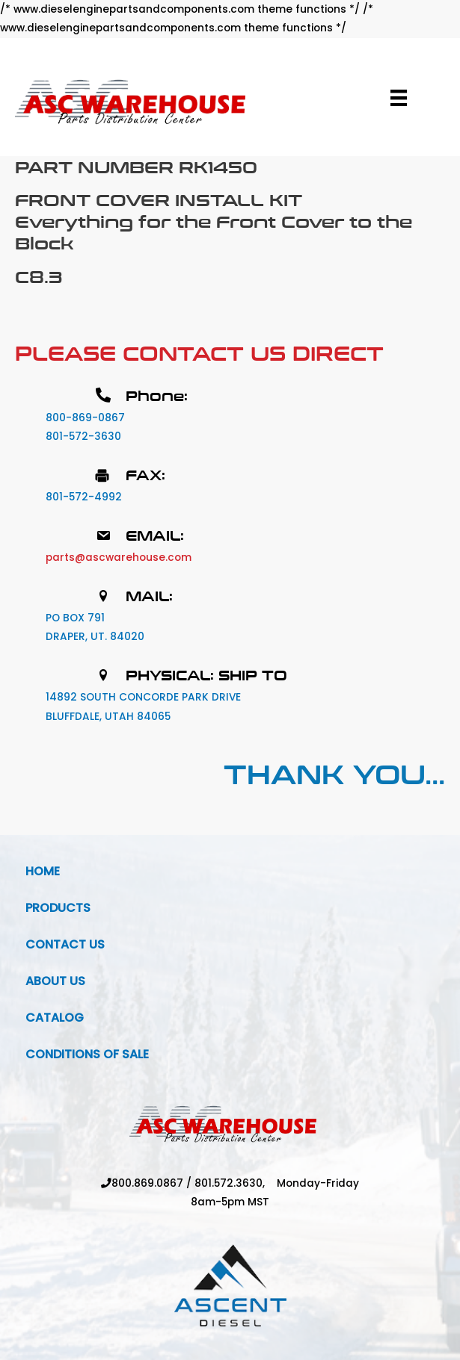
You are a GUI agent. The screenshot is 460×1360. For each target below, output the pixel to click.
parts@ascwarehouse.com (118, 557)
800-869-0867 (85, 418)
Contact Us (65, 944)
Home (42, 871)
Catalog (54, 1017)
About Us (55, 981)
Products (58, 907)
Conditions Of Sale (87, 1054)
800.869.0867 (147, 1183)
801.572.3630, (235, 1183)
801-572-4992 (84, 497)
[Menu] (399, 98)
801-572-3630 (83, 436)
